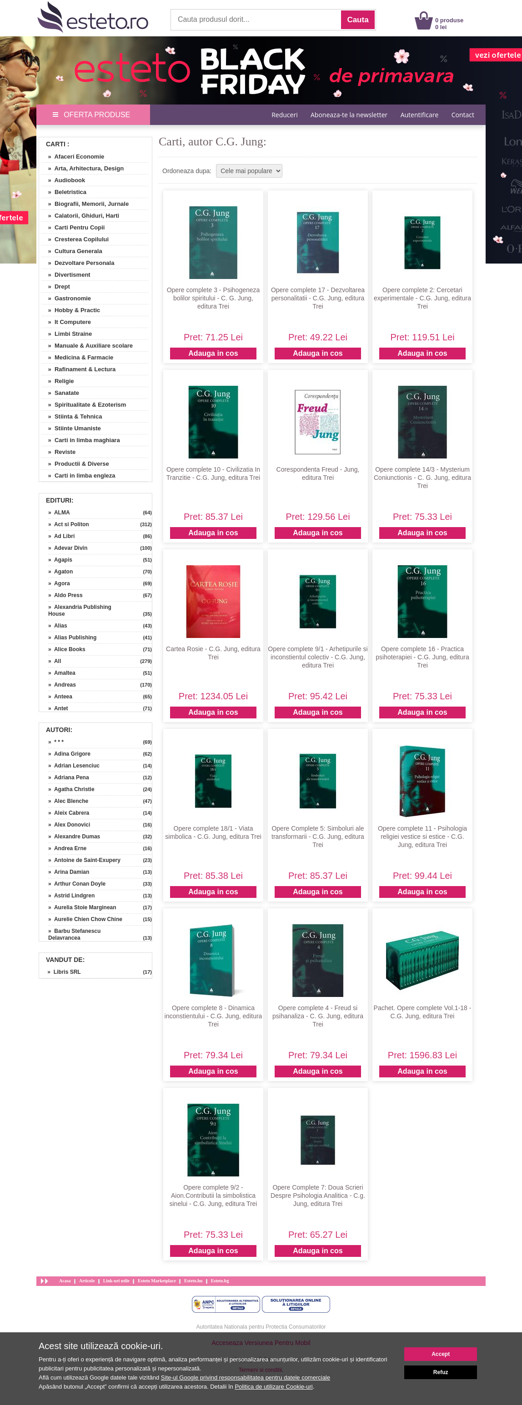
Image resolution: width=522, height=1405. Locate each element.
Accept (441, 1354)
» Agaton (60, 571)
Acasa (65, 1280)
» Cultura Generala (71, 251)
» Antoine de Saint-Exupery (84, 860)
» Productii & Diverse (75, 463)
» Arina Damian (68, 872)
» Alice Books (66, 649)
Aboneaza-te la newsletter (349, 114)
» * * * (56, 742)
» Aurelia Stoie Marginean (82, 907)
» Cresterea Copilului (75, 239)
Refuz (440, 1372)
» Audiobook (63, 180)
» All (54, 661)
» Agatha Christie (71, 789)
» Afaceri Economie (72, 156)
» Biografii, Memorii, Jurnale (85, 203)
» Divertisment (65, 274)
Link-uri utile (116, 1280)
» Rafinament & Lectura (78, 369)
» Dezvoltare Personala (77, 262)
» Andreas (62, 685)
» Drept (55, 286)
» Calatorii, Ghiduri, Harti (80, 215)
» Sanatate (60, 392)
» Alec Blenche (68, 801)
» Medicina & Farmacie (77, 357)
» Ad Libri (61, 536)
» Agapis (60, 560)
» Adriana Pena (68, 777)
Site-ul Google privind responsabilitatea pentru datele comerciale (245, 1377)
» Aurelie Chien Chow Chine (85, 919)
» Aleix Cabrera (68, 813)
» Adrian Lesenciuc (74, 765)
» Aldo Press (65, 595)
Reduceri (284, 114)
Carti (55, 144)
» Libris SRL (61, 972)
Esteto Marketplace (157, 1280)
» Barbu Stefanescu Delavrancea (74, 934)
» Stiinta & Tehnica (71, 416)
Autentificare (420, 114)
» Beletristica (63, 192)
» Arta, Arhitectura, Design (82, 168)
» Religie (57, 381)
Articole (87, 1280)
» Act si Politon (68, 524)
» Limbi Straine (66, 333)
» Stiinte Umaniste (71, 428)
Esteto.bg (220, 1280)
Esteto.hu (193, 1280)
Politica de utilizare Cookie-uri (273, 1386)
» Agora (59, 583)
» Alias (57, 626)
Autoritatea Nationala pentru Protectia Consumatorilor (261, 1327)
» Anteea (60, 696)
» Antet (58, 708)
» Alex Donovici (69, 825)
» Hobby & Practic (70, 310)
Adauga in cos (213, 353)
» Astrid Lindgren (71, 895)
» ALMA (59, 512)
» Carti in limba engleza (78, 475)
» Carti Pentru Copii (73, 227)
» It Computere (66, 322)
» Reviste (58, 451)
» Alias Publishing (72, 637)
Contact (463, 114)
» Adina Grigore (69, 754)
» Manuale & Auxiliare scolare (87, 345)
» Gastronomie (66, 298)
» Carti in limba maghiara (80, 440)
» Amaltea (61, 673)
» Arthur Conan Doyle (76, 884)
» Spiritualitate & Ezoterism (83, 404)
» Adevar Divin (67, 548)
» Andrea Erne (67, 848)
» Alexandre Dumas (74, 836)
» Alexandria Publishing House (79, 610)
